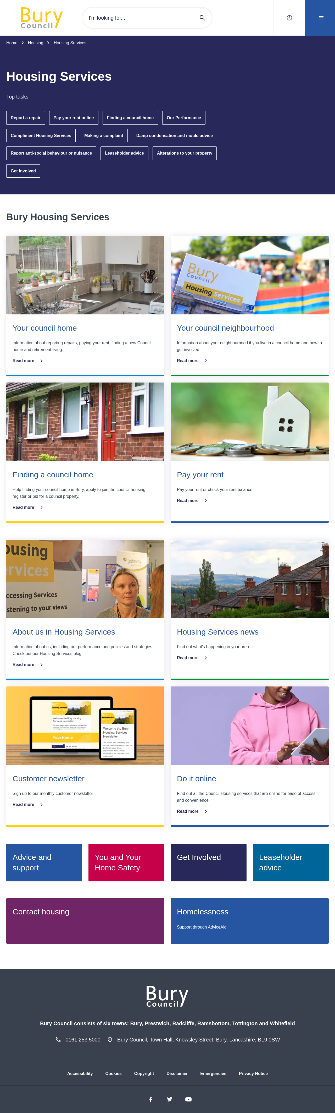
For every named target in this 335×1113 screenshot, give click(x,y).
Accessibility (80, 1073)
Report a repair (26, 118)
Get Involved (23, 171)
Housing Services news (218, 632)
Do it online (196, 778)
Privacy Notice (253, 1073)
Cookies (113, 1073)
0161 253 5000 (82, 1040)
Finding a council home (130, 118)
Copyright (144, 1073)
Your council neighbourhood (225, 328)
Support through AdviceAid (201, 927)
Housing (35, 43)
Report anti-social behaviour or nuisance (51, 153)
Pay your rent (200, 474)
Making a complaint (103, 135)
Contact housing (41, 911)
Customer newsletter (49, 778)
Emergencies (213, 1073)
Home (12, 43)
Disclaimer (177, 1073)
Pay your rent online (74, 118)
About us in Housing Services (64, 632)
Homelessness (202, 911)
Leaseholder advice (124, 153)
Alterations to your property (185, 153)
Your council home (45, 328)
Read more (29, 361)
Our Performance (184, 118)
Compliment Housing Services (41, 135)
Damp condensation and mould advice (174, 135)
